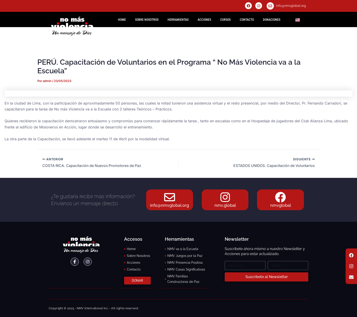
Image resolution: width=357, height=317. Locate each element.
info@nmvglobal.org (291, 6)
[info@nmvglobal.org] (270, 6)
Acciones (204, 19)
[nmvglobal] (280, 197)
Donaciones (271, 19)
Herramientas (178, 19)
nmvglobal (280, 205)
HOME (122, 19)
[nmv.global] (225, 197)
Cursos (225, 19)
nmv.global (225, 205)
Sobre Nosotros (146, 19)
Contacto (247, 19)
